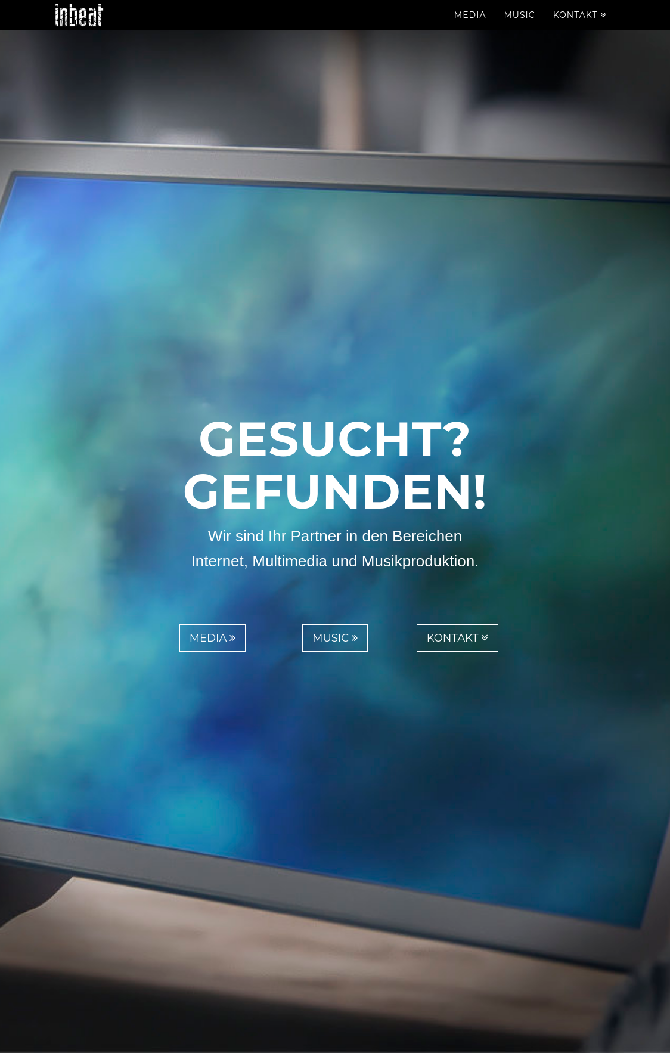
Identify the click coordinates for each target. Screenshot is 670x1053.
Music (519, 26)
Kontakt (579, 26)
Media (470, 26)
